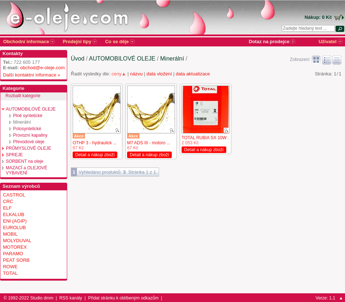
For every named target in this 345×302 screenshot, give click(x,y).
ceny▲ (118, 73)
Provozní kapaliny (30, 135)
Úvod (77, 58)
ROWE (10, 266)
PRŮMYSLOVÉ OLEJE (28, 148)
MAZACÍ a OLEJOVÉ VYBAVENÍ (26, 170)
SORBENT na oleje (24, 161)
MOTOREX (15, 247)
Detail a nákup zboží (95, 154)
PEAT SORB (16, 260)
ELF (7, 208)
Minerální (22, 122)
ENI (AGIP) (15, 221)
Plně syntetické (27, 115)
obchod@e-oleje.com (42, 67)
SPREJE (14, 154)
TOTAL (10, 273)
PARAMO (13, 253)
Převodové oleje (28, 141)
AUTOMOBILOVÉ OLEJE (31, 109)
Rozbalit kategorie (22, 95)
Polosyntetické (27, 128)
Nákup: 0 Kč (318, 17)
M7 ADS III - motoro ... (148, 142)
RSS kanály (70, 298)
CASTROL (14, 195)
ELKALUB (13, 214)
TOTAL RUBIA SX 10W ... (206, 137)
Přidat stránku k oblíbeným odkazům (123, 298)
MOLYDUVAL (17, 240)
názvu (136, 73)
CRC (8, 201)
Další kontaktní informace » (30, 75)
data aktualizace (193, 73)
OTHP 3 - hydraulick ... (95, 142)
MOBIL (10, 234)
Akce (79, 136)
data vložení (159, 73)
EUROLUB (14, 227)
